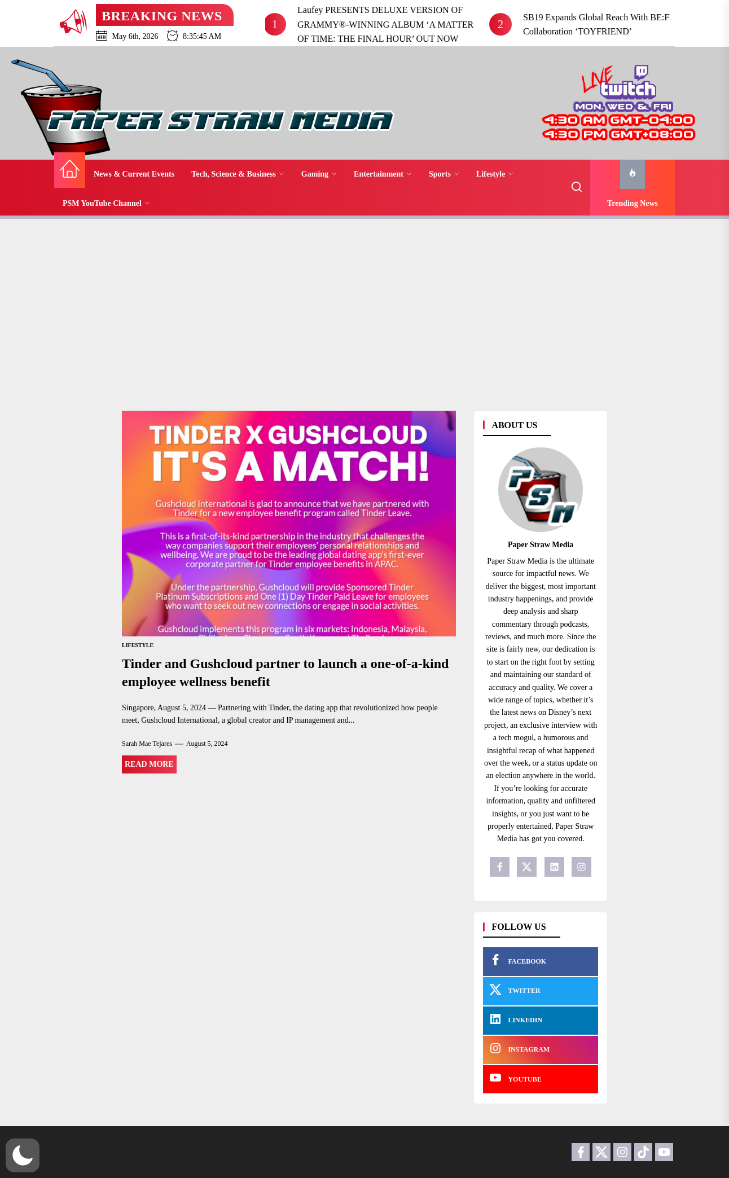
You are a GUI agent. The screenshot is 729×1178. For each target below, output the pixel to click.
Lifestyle (494, 174)
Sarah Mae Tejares (147, 744)
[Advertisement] (364, 309)
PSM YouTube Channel (106, 203)
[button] (22, 1155)
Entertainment (383, 174)
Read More (149, 764)
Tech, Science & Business (237, 174)
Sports (444, 174)
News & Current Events (134, 174)
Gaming (319, 174)
